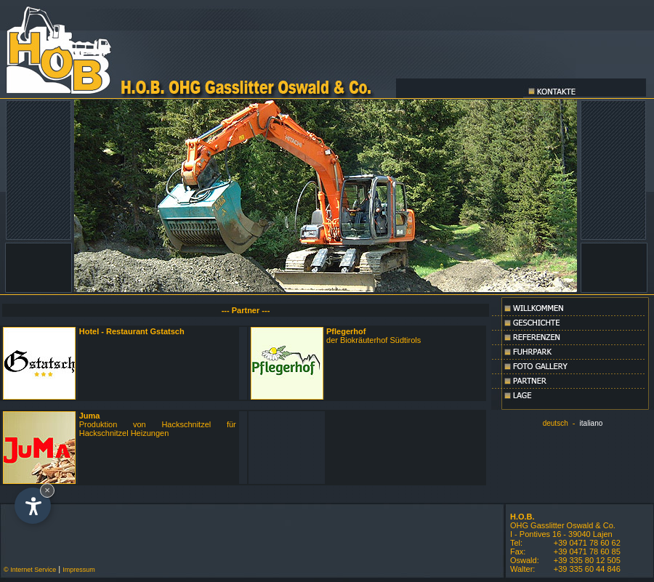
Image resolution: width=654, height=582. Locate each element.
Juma (89, 415)
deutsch (555, 423)
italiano (591, 423)
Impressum (78, 569)
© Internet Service (28, 569)
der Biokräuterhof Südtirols (373, 335)
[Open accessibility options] (33, 506)
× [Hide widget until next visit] (47, 490)
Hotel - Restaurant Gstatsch (132, 331)
